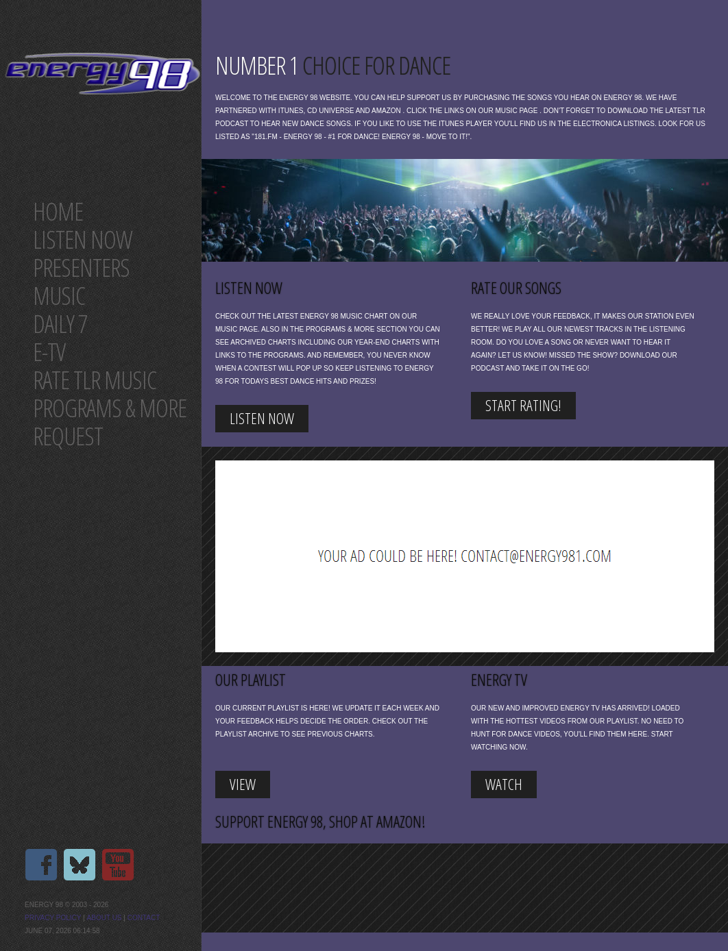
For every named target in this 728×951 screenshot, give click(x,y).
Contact (144, 918)
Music (59, 296)
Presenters (81, 268)
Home (58, 211)
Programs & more (109, 408)
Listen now (82, 239)
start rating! (523, 405)
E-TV (49, 352)
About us (104, 918)
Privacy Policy (53, 918)
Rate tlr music (94, 380)
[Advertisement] (432, 556)
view (243, 784)
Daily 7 (60, 324)
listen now (262, 418)
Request (68, 436)
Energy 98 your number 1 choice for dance (102, 73)
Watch (503, 784)
